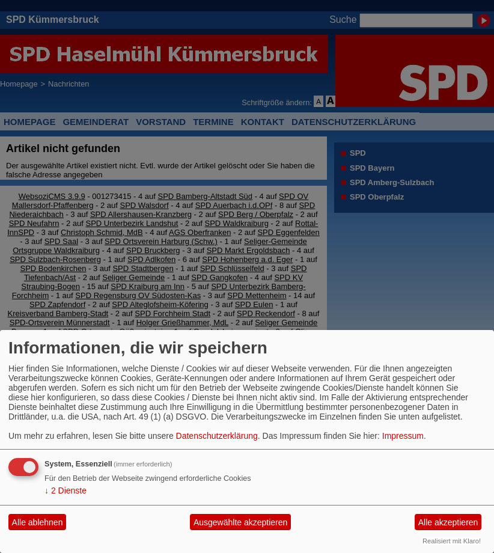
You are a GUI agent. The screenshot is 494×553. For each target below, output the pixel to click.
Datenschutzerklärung (217, 436)
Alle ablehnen (37, 522)
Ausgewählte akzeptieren (240, 522)
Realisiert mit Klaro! (451, 541)
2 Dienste (65, 490)
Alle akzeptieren (448, 522)
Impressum (403, 436)
